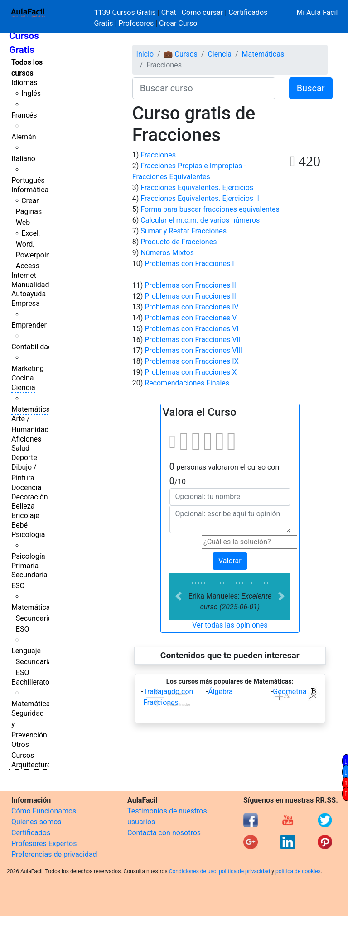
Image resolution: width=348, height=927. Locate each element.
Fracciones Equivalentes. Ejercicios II (199, 198)
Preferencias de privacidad (54, 854)
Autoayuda (28, 294)
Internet (23, 275)
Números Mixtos (167, 252)
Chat (168, 12)
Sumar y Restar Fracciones (183, 231)
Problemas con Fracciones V (191, 318)
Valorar (230, 560)
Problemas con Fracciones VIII (193, 350)
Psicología (28, 534)
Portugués (28, 180)
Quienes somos (36, 822)
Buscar (311, 88)
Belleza (22, 506)
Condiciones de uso (193, 871)
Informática (29, 189)
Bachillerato (30, 682)
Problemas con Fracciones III (191, 296)
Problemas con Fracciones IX (191, 361)
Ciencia (23, 387)
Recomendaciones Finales (187, 383)
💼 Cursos (181, 54)
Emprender (29, 325)
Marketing (27, 368)
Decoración (29, 497)
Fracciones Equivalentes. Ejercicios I (198, 187)
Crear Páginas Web (29, 211)
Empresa (25, 303)
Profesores (136, 23)
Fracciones (158, 155)
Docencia (26, 487)
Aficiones (26, 439)
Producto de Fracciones (178, 242)
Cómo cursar (202, 12)
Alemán (23, 137)
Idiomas (24, 82)
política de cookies (298, 871)
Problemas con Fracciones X (191, 372)
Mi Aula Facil (317, 12)
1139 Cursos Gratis (126, 12)
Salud (20, 448)
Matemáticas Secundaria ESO (32, 618)
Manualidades (34, 284)
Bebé (19, 525)
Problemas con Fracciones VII (193, 339)
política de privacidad (244, 871)
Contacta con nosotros (164, 832)
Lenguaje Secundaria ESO (31, 662)
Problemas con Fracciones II (190, 285)
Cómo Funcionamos (43, 811)
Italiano (23, 158)
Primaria (25, 565)
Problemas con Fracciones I (189, 263)
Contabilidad (31, 346)
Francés (24, 115)
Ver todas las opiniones (229, 625)
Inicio (145, 54)
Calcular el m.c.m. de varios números (200, 220)
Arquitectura (31, 765)
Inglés (31, 93)
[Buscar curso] (204, 88)
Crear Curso (178, 23)
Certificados (30, 832)
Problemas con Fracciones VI (191, 328)
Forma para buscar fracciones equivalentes (209, 209)
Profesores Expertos (44, 843)
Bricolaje (25, 515)
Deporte (24, 457)
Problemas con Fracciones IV (191, 307)
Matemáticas (32, 409)
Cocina (22, 378)
